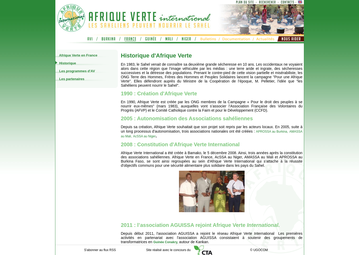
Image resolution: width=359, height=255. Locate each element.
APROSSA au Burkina (271, 131)
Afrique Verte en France (77, 55)
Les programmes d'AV (76, 71)
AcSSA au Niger (144, 136)
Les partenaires (71, 79)
